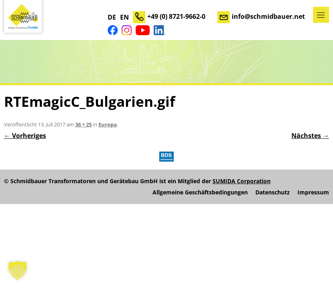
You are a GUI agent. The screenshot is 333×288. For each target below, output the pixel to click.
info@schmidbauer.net (268, 16)
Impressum (313, 192)
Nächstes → (310, 135)
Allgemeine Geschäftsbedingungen (200, 192)
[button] (17, 270)
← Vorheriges (25, 135)
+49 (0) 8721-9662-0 (176, 16)
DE (112, 17)
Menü (321, 15)
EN (124, 17)
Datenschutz (272, 192)
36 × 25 (83, 124)
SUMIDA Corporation (242, 181)
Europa (107, 124)
